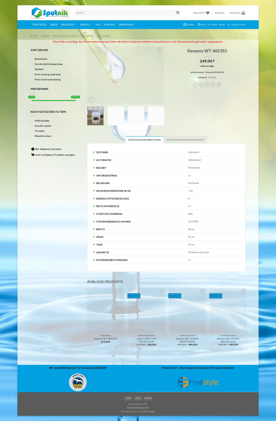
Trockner (103, 35)
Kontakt (109, 24)
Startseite (39, 24)
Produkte (69, 24)
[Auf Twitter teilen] (201, 84)
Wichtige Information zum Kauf (185, 140)
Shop (45, 35)
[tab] (144, 139)
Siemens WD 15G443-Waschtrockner (228, 340)
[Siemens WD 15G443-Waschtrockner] (228, 310)
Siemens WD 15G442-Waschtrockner (187, 340)
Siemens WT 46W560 (105, 338)
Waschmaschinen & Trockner (73, 35)
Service (86, 24)
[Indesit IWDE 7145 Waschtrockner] (146, 310)
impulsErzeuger (147, 411)
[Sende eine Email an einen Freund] (207, 84)
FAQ (98, 24)
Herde (54, 24)
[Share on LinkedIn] (218, 84)
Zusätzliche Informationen (144, 140)
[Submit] (178, 12)
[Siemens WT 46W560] (105, 310)
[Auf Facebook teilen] (196, 84)
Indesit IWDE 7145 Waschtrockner (146, 340)
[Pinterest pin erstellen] (213, 84)
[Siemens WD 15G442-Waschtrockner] (187, 310)
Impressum (127, 24)
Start (35, 35)
